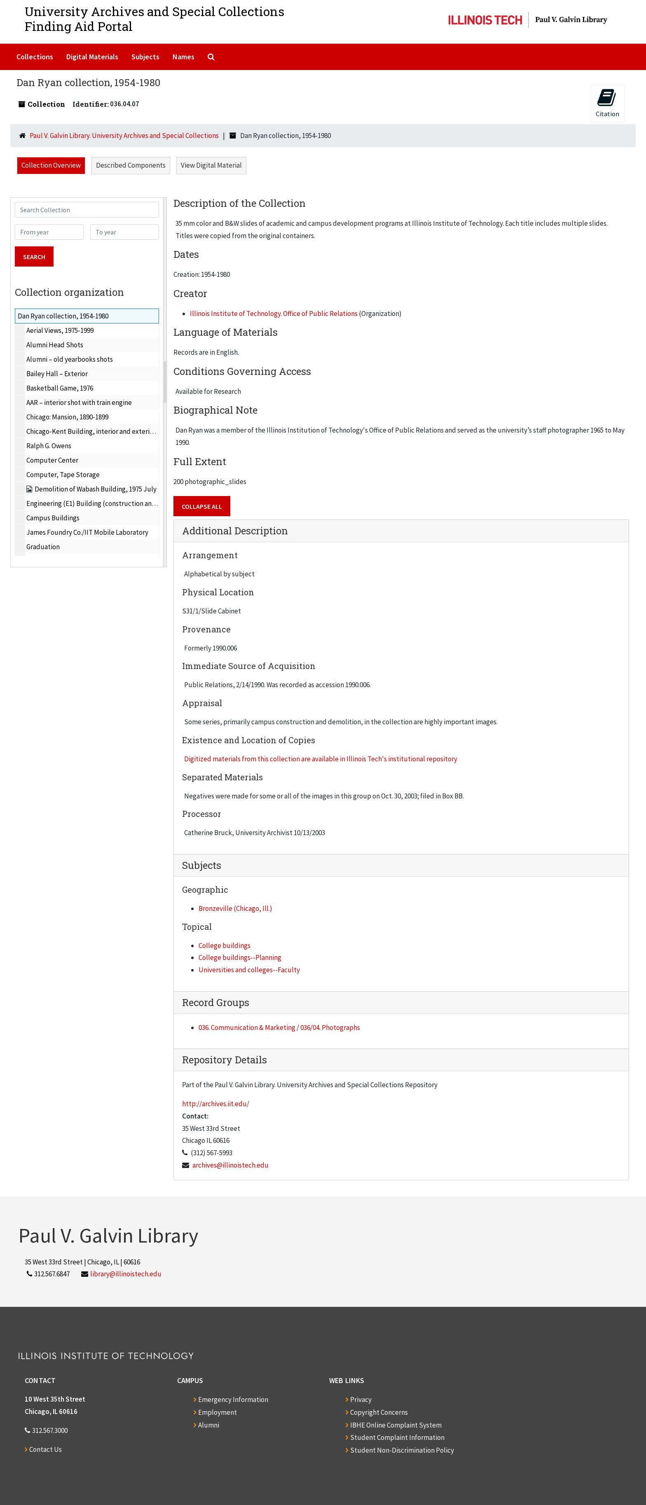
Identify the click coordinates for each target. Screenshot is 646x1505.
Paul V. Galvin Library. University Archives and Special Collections (124, 135)
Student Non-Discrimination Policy (402, 1450)
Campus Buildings (53, 517)
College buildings (224, 945)
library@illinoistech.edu (126, 1273)
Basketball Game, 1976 (59, 388)
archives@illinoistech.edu (230, 1165)
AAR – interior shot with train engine (79, 402)
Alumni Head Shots (54, 344)
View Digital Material (211, 165)
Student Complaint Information (397, 1437)
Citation (607, 103)
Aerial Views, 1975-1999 (60, 330)
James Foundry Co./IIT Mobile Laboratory (87, 532)
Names (183, 56)
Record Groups (215, 1002)
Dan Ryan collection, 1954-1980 (63, 316)
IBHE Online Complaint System (396, 1425)
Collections (34, 56)
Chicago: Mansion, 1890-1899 (67, 416)
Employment (217, 1412)
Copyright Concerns (379, 1412)
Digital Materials (92, 56)
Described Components (131, 165)
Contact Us (45, 1449)
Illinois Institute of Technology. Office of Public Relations (274, 313)
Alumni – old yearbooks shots (69, 359)
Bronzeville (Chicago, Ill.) (235, 908)
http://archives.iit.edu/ (215, 1103)
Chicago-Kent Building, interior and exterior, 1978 (99, 431)
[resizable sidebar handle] (164, 382)
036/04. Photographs (330, 1027)
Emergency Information (233, 1399)
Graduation (43, 546)
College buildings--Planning (240, 957)
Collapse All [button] (202, 506)
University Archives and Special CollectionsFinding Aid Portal (154, 18)
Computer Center (52, 460)
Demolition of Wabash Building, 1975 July (96, 489)
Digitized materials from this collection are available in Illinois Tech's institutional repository (320, 758)
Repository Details (224, 1059)
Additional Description (235, 530)
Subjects (145, 56)
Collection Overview (51, 165)
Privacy (361, 1399)
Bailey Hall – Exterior (57, 373)
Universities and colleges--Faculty (249, 969)
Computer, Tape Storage (63, 474)
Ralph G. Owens (48, 445)
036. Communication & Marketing (247, 1027)
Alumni (208, 1425)
